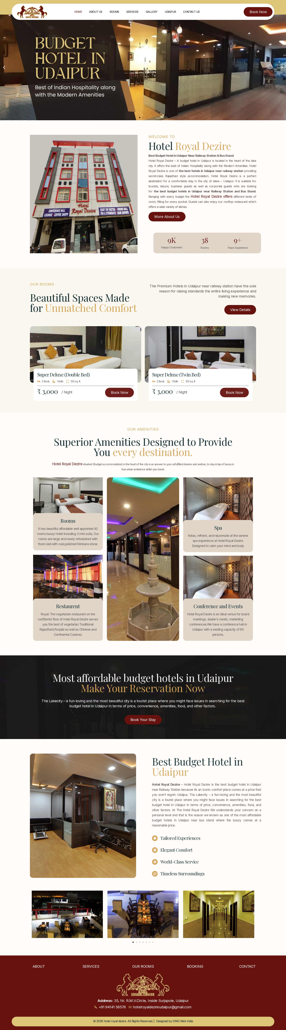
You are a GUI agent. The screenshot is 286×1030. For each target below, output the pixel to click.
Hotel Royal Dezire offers (211, 196)
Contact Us (191, 11)
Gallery (151, 11)
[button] (4, 67)
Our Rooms (143, 966)
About (39, 966)
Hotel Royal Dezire (67, 464)
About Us (95, 11)
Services (132, 11)
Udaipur (170, 11)
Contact (247, 966)
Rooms (114, 11)
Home (78, 11)
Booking (195, 966)
